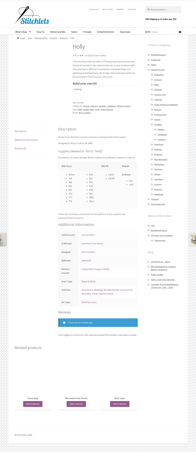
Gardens (53, 38)
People (157, 174)
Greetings (158, 144)
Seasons (158, 189)
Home (22, 38)
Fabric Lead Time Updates (163, 279)
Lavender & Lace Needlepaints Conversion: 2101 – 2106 (165, 286)
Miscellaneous (160, 159)
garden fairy (88, 109)
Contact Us (94, 9)
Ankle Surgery (157, 274)
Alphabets (159, 74)
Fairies (86, 106)
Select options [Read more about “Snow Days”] (32, 418)
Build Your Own (89, 316)
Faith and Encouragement (166, 104)
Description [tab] (21, 145)
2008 (80, 109)
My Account (108, 9)
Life (152, 225)
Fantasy (94, 106)
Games (157, 119)
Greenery (64, 38)
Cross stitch (126, 303)
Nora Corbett (85, 112)
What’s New (21, 31)
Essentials (125, 31)
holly (97, 109)
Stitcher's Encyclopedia (162, 235)
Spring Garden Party (109, 151)
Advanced (86, 274)
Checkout (132, 9)
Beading (98, 303)
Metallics (86, 307)
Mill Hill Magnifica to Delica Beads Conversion (163, 268)
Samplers (158, 179)
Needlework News (159, 230)
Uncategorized (157, 204)
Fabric (74, 31)
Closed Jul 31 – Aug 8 (160, 261)
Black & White (89, 295)
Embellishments (105, 31)
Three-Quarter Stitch (102, 307)
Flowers (161, 129)
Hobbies (158, 149)
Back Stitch (87, 303)
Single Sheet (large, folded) (95, 283)
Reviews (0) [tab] (20, 162)
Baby (156, 84)
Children (158, 89)
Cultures (158, 99)
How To (40, 31)
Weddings (158, 194)
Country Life (160, 94)
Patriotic (158, 169)
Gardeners (162, 134)
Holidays (158, 154)
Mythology (159, 164)
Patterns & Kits (58, 31)
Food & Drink (160, 114)
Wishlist (120, 9)
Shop (30, 38)
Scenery (158, 184)
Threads (87, 31)
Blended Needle (111, 303)
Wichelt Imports (75, 232)
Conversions (160, 240)
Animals (158, 79)
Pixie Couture (95, 76)
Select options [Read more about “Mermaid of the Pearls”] (76, 418)
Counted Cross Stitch (92, 257)
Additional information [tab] (26, 153)
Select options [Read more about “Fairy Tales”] (119, 418)
